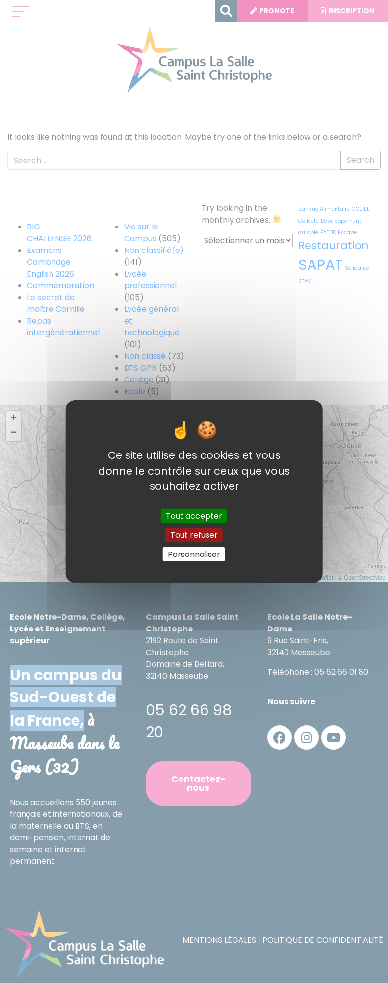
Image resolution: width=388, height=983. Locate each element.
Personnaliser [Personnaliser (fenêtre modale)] (194, 554)
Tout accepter (194, 515)
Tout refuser (194, 534)
